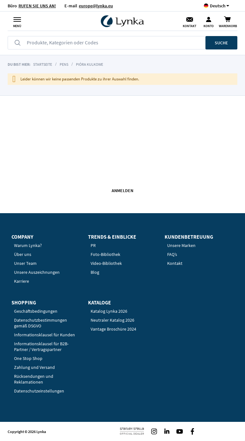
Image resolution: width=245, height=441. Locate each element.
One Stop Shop (28, 358)
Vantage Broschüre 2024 (113, 329)
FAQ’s (172, 254)
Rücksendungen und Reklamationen (33, 379)
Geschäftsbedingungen (35, 311)
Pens (64, 64)
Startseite (42, 64)
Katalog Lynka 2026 (109, 311)
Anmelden (122, 190)
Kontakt (189, 26)
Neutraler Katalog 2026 (112, 320)
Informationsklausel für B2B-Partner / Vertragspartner (41, 346)
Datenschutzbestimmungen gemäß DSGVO (40, 323)
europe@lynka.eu (96, 6)
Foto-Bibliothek (105, 254)
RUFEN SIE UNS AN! (37, 6)
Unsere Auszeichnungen (37, 272)
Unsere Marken (181, 245)
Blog (95, 272)
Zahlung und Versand (34, 367)
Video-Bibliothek (106, 263)
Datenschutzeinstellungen (39, 391)
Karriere (21, 281)
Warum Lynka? (28, 245)
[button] (217, 5)
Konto (209, 26)
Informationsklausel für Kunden (44, 335)
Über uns (22, 254)
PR (93, 245)
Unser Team (25, 263)
